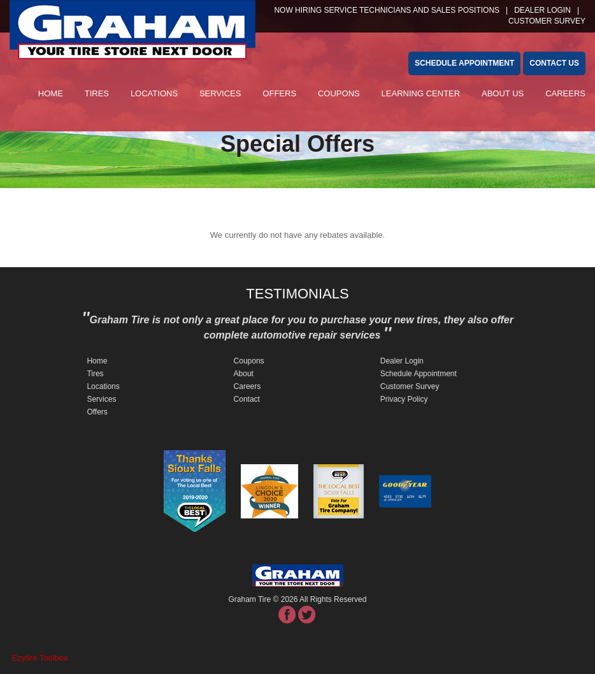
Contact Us (554, 63)
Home (50, 93)
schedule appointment (464, 63)
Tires (97, 93)
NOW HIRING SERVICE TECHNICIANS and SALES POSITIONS (386, 10)
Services (220, 93)
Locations (154, 93)
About (244, 373)
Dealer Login (542, 10)
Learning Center (421, 93)
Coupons (339, 93)
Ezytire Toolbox (40, 658)
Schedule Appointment (418, 373)
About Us (503, 93)
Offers (279, 93)
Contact (247, 399)
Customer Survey (410, 386)
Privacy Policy (404, 399)
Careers (565, 93)
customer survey (546, 21)
